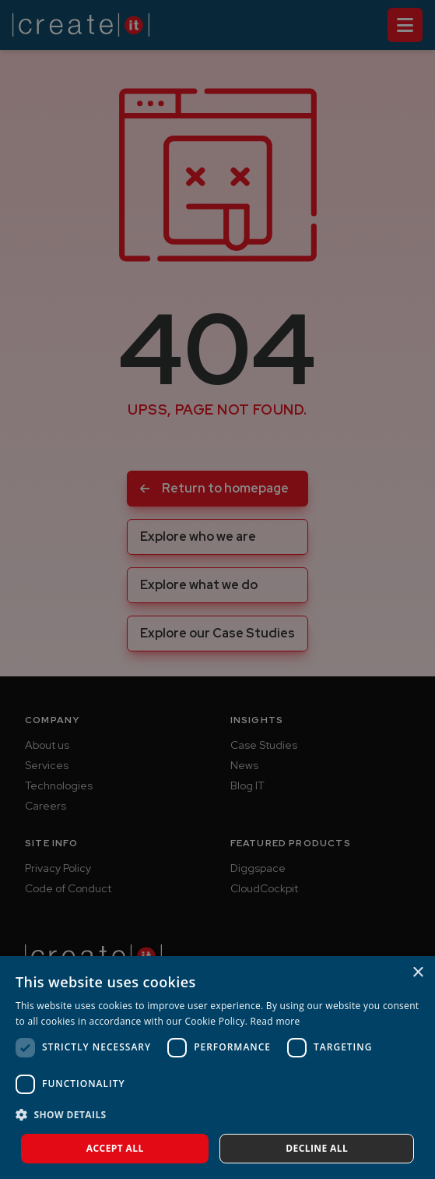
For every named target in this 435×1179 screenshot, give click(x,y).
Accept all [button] (115, 1148)
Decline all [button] (317, 1148)
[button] (217, 1115)
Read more (275, 1021)
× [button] (417, 973)
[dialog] (217, 1067)
